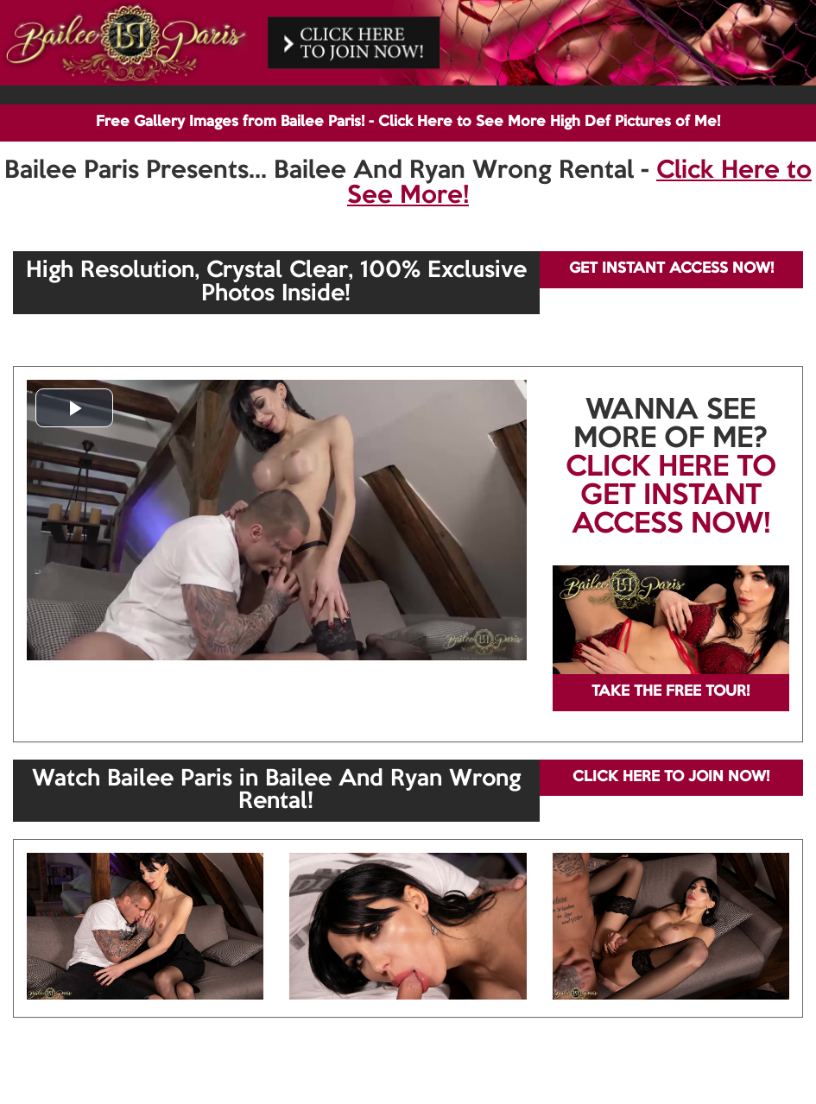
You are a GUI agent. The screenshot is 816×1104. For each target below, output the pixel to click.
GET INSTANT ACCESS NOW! (671, 268)
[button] (74, 407)
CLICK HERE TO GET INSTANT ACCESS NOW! (671, 496)
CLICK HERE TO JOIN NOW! (670, 777)
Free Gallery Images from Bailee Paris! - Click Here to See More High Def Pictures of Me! (408, 122)
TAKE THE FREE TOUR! (670, 691)
